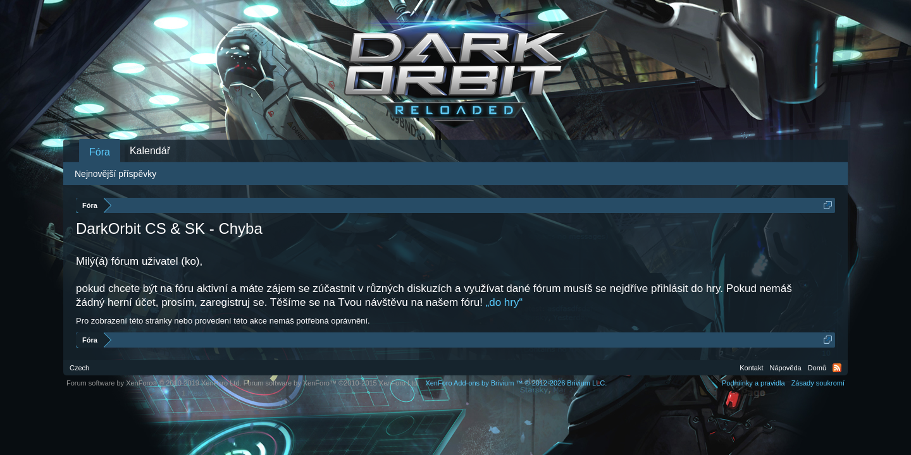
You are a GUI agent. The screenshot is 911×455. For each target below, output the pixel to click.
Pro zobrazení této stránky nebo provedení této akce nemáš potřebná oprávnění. (223, 320)
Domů (817, 368)
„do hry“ (504, 302)
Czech (79, 368)
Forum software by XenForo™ (331, 383)
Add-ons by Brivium (516, 383)
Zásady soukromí (818, 383)
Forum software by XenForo (154, 383)
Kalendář (150, 150)
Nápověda (786, 368)
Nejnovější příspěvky (115, 174)
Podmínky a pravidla (753, 383)
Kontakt (751, 368)
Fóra (99, 152)
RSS (837, 367)
